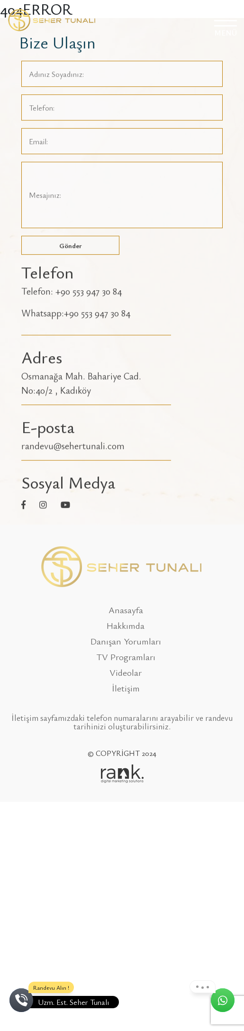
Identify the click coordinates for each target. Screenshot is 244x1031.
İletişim (126, 688)
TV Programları (125, 657)
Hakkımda (126, 625)
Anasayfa (125, 610)
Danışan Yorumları (125, 641)
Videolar (125, 672)
